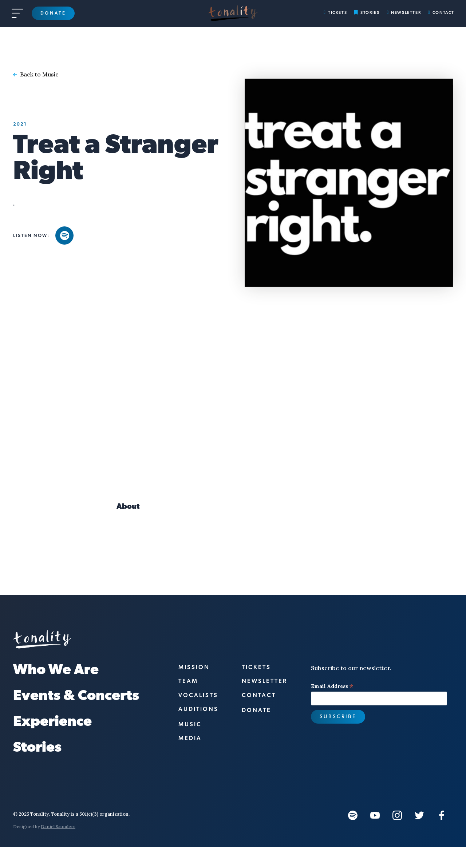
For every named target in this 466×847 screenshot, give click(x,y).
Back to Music (39, 74)
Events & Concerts (76, 696)
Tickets (337, 12)
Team (188, 680)
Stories (369, 12)
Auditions (198, 708)
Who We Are (56, 671)
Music (190, 724)
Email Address (332, 686)
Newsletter (406, 12)
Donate (53, 13)
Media (190, 738)
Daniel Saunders (58, 826)
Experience (52, 722)
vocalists (198, 695)
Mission (194, 667)
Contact (443, 12)
